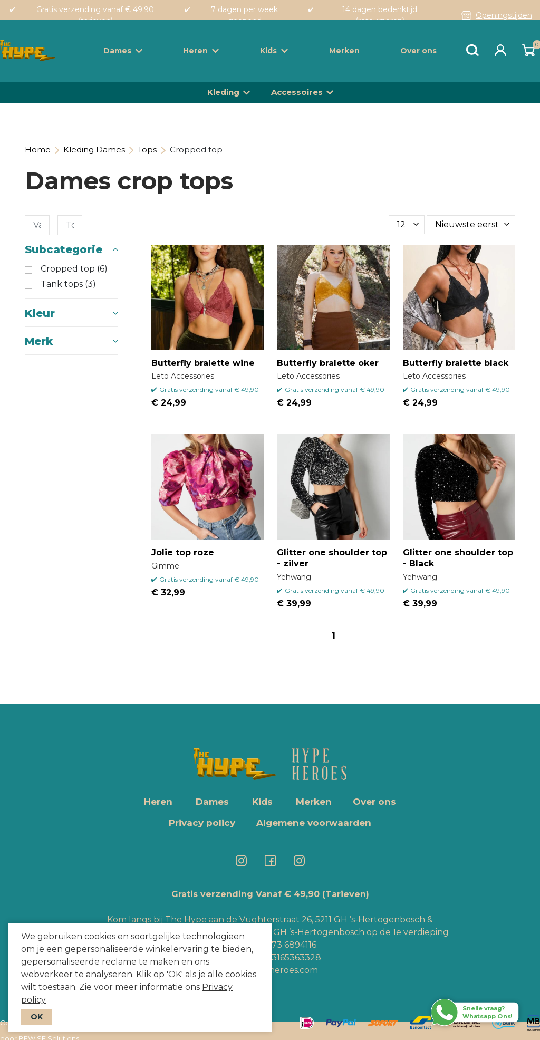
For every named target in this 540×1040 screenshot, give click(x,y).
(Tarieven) (345, 894)
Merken (344, 50)
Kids (274, 50)
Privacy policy (202, 822)
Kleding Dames (94, 150)
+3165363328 (293, 957)
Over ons (418, 50)
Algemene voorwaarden (313, 822)
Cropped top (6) (74, 269)
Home (38, 150)
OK (37, 1017)
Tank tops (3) (68, 284)
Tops (147, 150)
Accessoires (297, 92)
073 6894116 (291, 945)
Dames (122, 50)
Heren (201, 50)
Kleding (223, 92)
